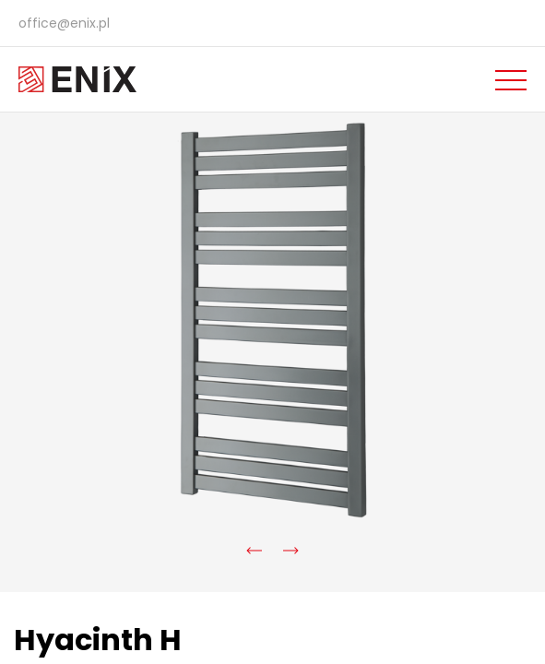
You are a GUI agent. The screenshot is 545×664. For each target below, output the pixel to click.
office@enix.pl (64, 23)
